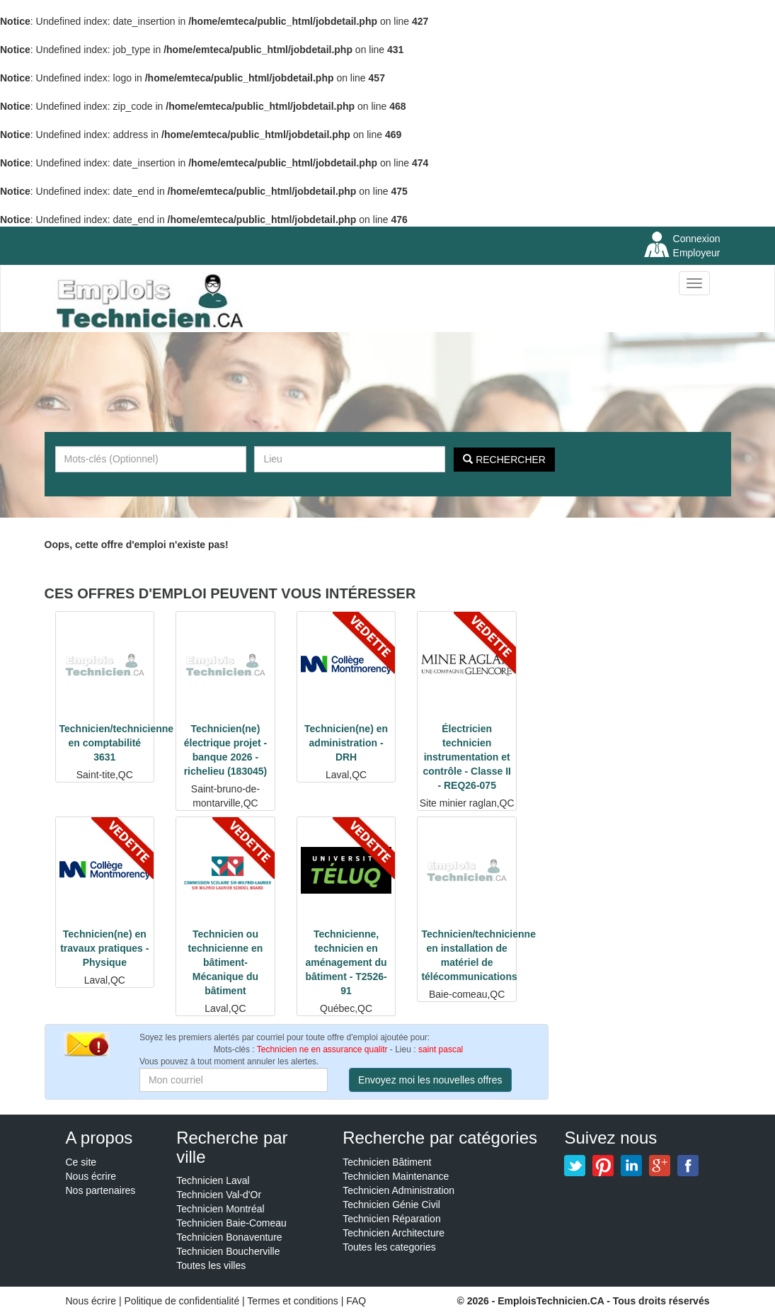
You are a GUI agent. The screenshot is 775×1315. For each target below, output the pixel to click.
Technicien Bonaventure (229, 1237)
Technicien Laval (213, 1180)
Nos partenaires (101, 1190)
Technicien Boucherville (228, 1251)
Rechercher (504, 459)
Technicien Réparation (392, 1218)
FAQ (356, 1301)
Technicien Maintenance (396, 1176)
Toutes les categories (389, 1247)
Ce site (81, 1162)
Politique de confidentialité (182, 1301)
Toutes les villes (211, 1265)
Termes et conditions (293, 1301)
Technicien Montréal (220, 1208)
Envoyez (430, 1080)
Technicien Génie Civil (391, 1204)
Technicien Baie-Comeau (231, 1223)
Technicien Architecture (393, 1233)
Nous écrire (91, 1176)
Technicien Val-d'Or (218, 1194)
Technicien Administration (398, 1190)
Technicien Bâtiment (387, 1162)
